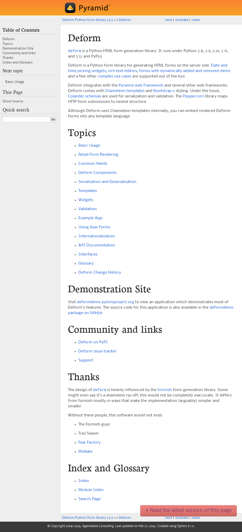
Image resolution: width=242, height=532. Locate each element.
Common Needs (92, 164)
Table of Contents (21, 30)
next (168, 20)
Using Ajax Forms (94, 228)
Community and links (19, 53)
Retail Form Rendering (98, 155)
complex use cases (114, 77)
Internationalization (96, 237)
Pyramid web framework (141, 86)
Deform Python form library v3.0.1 (88, 20)
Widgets (85, 200)
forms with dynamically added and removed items (184, 71)
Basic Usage (89, 146)
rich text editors (122, 71)
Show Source (13, 101)
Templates (87, 191)
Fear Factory (89, 443)
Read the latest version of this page (188, 510)
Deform (125, 20)
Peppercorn (193, 97)
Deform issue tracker (97, 352)
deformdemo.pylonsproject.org (105, 302)
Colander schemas (84, 97)
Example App (90, 219)
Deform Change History (99, 273)
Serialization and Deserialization (107, 182)
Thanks (8, 57)
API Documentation (96, 246)
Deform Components (97, 173)
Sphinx (182, 527)
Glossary (86, 264)
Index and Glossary (18, 62)
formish (165, 391)
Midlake (85, 453)
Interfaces (87, 255)
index (196, 20)
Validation (87, 209)
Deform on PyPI (93, 343)
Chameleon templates (125, 91)
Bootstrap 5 (164, 91)
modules (182, 20)
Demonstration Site (18, 48)
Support (85, 361)
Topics (8, 43)
